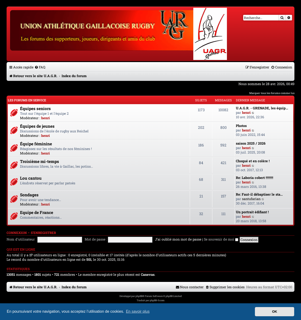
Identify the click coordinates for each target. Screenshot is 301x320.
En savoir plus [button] (138, 311)
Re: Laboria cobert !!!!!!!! (254, 177)
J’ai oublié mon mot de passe (178, 239)
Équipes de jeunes (37, 126)
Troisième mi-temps (39, 161)
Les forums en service (27, 100)
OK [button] (274, 311)
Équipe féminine (36, 143)
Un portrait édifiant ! (252, 212)
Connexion (17, 233)
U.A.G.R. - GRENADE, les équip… (262, 108)
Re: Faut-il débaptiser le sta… (259, 194)
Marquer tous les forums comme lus (271, 93)
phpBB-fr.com (157, 300)
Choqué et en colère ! (253, 161)
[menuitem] (40, 67)
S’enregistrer (43, 233)
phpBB (139, 296)
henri (45, 118)
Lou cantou (31, 178)
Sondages (29, 195)
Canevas (147, 275)
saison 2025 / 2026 (250, 143)
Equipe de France (36, 212)
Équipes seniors (35, 108)
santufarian (251, 199)
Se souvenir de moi (221, 239)
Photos (241, 125)
